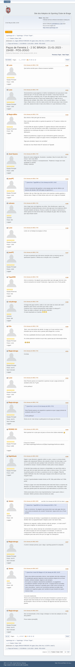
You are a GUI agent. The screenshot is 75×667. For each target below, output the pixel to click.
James (10, 501)
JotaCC (52, 41)
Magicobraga (13, 351)
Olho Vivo (41, 41)
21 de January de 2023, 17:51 (31, 350)
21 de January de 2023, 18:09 (31, 501)
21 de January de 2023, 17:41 (31, 203)
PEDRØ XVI (12, 429)
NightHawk (12, 456)
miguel (16, 41)
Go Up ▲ (69, 663)
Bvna (37, 41)
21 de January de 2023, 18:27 (31, 568)
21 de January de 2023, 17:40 (31, 178)
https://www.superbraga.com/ (50, 27)
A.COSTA (47, 41)
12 (35, 60)
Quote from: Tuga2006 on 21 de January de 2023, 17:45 (41, 505)
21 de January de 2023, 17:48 (31, 326)
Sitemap (24, 663)
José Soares (13, 154)
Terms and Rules (62, 663)
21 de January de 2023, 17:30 (31, 89)
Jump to (44, 652)
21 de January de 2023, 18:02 (31, 456)
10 (31, 60)
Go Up (7, 636)
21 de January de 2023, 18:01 (31, 429)
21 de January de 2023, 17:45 (31, 277)
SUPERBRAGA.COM (56, 23)
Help (56, 663)
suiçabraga (12, 301)
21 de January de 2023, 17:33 (31, 114)
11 (33, 60)
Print (67, 59)
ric (13, 41)
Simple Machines (17, 663)
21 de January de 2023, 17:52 (31, 402)
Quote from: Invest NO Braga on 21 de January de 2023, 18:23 (43, 572)
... (21, 60)
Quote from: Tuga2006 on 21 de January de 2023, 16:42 (41, 182)
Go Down (8, 59)
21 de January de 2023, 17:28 (31, 65)
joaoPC (11, 178)
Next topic (65, 54)
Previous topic (56, 54)
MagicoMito (12, 114)
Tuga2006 (12, 277)
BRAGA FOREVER (24, 41)
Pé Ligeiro (32, 41)
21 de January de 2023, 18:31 (31, 610)
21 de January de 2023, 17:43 (31, 227)
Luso (10, 65)
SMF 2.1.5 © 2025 (8, 663)
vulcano (11, 203)
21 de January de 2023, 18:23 (31, 541)
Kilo (9, 326)
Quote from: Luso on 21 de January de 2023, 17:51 (40, 406)
